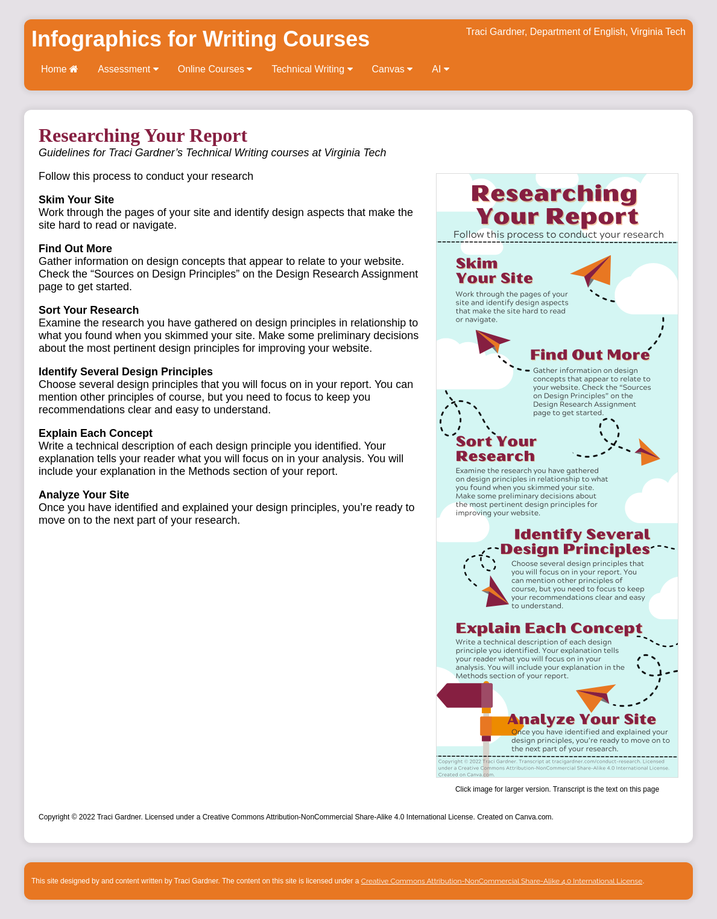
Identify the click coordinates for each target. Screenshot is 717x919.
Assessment (128, 69)
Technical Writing (311, 69)
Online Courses (215, 69)
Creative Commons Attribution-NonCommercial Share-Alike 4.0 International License (501, 881)
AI (440, 69)
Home (59, 69)
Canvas (392, 69)
